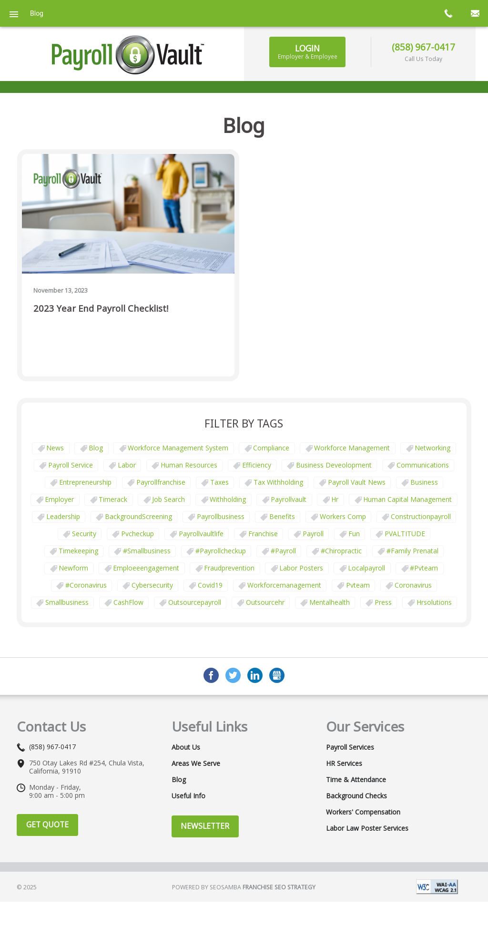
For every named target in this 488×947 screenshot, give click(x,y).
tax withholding (278, 482)
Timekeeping (78, 550)
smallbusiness (67, 602)
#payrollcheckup (220, 550)
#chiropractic (341, 550)
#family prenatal (412, 550)
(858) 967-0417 (423, 46)
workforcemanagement (284, 585)
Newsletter (205, 826)
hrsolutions (434, 602)
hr (334, 499)
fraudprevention (229, 567)
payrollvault (288, 499)
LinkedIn (255, 675)
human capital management (407, 499)
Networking (432, 447)
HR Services (344, 763)
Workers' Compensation (363, 812)
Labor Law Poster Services (367, 828)
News (55, 447)
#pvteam (424, 567)
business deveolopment (334, 464)
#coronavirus (86, 585)
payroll (313, 533)
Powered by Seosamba (243, 887)
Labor (127, 464)
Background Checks (356, 796)
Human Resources (189, 464)
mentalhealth (329, 602)
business (424, 482)
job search (168, 499)
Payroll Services (350, 747)
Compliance (271, 447)
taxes (219, 482)
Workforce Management (352, 447)
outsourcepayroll (194, 602)
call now (448, 13)
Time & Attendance (356, 779)
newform (73, 567)
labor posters (301, 567)
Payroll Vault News (357, 482)
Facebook (211, 675)
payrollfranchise (160, 482)
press (383, 602)
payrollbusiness (220, 516)
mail (474, 13)
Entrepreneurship (85, 482)
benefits (282, 516)
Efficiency (256, 464)
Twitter (233, 675)
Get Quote (47, 824)
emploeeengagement (146, 567)
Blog (96, 447)
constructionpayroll (421, 516)
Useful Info (188, 796)
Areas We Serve (196, 763)
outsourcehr (265, 602)
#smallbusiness (147, 550)
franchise (263, 533)
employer (59, 499)
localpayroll (366, 567)
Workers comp (343, 516)
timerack (113, 499)
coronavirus (413, 585)
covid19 (210, 585)
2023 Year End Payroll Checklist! (100, 308)
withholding (228, 499)
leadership (63, 516)
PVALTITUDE (405, 533)
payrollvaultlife (201, 533)
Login (307, 51)
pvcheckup (137, 533)
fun (354, 533)
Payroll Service (70, 464)
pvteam (358, 585)
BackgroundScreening (138, 516)
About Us (186, 747)
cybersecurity (152, 585)
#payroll (283, 550)
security (84, 533)
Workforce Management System (178, 447)
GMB (277, 675)
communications (422, 464)
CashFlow (128, 602)
